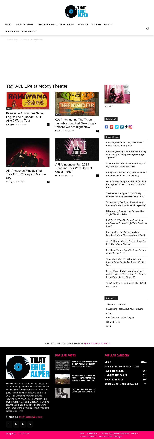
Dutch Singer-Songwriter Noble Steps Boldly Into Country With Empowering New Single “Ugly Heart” (126, 154)
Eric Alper (10, 124)
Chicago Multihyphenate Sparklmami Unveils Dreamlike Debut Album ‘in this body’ (126, 174)
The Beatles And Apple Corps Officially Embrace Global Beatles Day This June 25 (125, 195)
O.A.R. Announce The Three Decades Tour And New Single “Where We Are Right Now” (75, 123)
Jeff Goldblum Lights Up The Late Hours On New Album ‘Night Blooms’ (126, 242)
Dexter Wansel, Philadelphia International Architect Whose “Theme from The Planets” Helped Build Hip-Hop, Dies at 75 (126, 274)
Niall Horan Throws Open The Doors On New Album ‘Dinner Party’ (126, 251)
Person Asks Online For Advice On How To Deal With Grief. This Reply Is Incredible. (85, 364)
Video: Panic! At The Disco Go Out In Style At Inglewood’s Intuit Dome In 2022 (126, 165)
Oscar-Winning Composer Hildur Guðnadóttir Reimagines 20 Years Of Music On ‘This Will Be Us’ (126, 184)
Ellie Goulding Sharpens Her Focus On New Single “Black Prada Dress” (125, 213)
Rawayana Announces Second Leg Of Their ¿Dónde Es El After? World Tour (26, 117)
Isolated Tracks (113, 321)
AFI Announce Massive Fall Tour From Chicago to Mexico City (26, 174)
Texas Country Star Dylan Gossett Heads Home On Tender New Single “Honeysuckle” (126, 204)
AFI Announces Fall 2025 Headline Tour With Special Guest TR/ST (73, 168)
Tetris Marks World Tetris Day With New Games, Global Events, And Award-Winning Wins (125, 262)
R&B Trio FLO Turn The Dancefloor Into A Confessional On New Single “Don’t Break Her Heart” (126, 223)
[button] (147, 28)
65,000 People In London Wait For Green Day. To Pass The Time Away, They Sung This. (84, 378)
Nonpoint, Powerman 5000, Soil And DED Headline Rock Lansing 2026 (124, 144)
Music (9, 108)
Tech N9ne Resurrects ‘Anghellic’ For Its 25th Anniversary (126, 284)
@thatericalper (97, 343)
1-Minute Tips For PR (116, 304)
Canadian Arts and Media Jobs (120, 317)
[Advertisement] (77, 63)
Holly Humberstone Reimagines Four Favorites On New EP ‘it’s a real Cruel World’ (125, 233)
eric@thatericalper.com (30, 417)
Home (8, 39)
